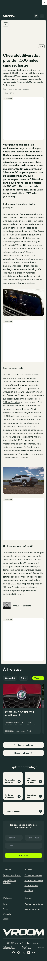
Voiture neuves (31, 885)
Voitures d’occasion (34, 880)
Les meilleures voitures (9, 881)
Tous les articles (23, 745)
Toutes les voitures (12, 875)
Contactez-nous (32, 909)
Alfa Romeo (21, 731)
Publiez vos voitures (34, 904)
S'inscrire (23, 855)
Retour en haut (23, 753)
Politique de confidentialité (9, 948)
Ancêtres (29, 890)
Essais (6, 919)
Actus (23, 678)
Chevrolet (10, 678)
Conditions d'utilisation (26, 948)
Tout (5, 904)
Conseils (7, 914)
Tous (38, 678)
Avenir (29, 731)
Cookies (40, 948)
